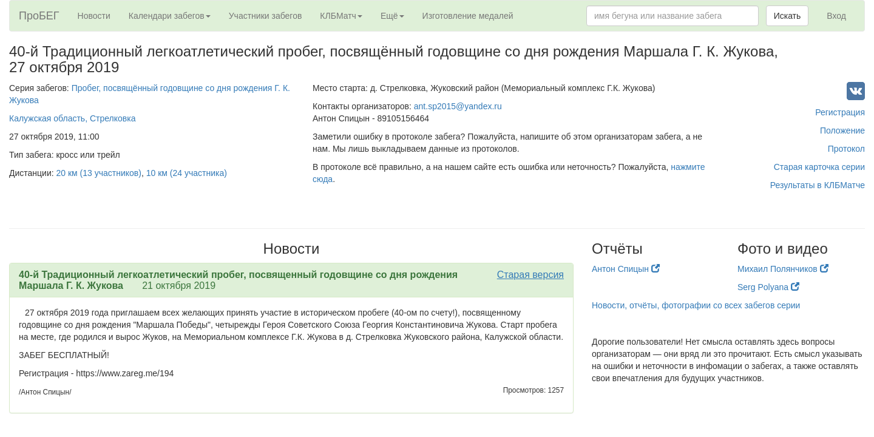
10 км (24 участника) (186, 173)
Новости (94, 16)
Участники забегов (265, 16)
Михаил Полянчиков (782, 269)
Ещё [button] (392, 16)
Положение (842, 130)
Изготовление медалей (467, 16)
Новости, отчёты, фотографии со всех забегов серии (696, 305)
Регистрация (840, 112)
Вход (836, 16)
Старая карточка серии (819, 167)
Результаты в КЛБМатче (817, 185)
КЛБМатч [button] (341, 16)
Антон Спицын (626, 269)
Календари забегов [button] (170, 16)
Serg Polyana (768, 287)
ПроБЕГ (39, 16)
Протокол (846, 149)
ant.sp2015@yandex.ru (458, 106)
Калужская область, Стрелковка (72, 118)
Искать (787, 16)
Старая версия (530, 274)
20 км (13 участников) (98, 173)
